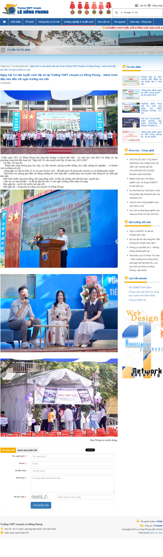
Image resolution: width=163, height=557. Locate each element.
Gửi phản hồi (8, 450)
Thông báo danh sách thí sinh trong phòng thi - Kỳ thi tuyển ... (151, 134)
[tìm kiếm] (137, 12)
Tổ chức (29, 21)
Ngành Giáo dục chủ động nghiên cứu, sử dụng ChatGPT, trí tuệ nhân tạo (144, 182)
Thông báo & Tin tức (49, 21)
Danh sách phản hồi (27, 450)
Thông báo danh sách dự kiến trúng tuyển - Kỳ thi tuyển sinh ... (151, 92)
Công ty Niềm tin (137, 300)
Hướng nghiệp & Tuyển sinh (78, 21)
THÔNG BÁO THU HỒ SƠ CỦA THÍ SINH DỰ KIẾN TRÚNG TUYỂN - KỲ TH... (151, 108)
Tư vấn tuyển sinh (20, 66)
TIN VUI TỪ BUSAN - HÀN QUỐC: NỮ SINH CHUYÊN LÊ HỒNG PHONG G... (151, 122)
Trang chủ (5, 66)
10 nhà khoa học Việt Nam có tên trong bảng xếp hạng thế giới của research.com (145, 194)
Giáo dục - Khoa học (141, 21)
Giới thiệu (16, 21)
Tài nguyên (120, 21)
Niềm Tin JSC (156, 533)
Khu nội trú (104, 21)
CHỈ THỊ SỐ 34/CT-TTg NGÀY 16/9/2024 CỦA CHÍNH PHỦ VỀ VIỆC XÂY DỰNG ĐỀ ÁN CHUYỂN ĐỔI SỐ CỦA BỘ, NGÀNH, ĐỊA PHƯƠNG (144, 166)
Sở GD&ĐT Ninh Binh (140, 287)
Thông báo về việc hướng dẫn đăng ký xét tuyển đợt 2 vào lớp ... (151, 80)
